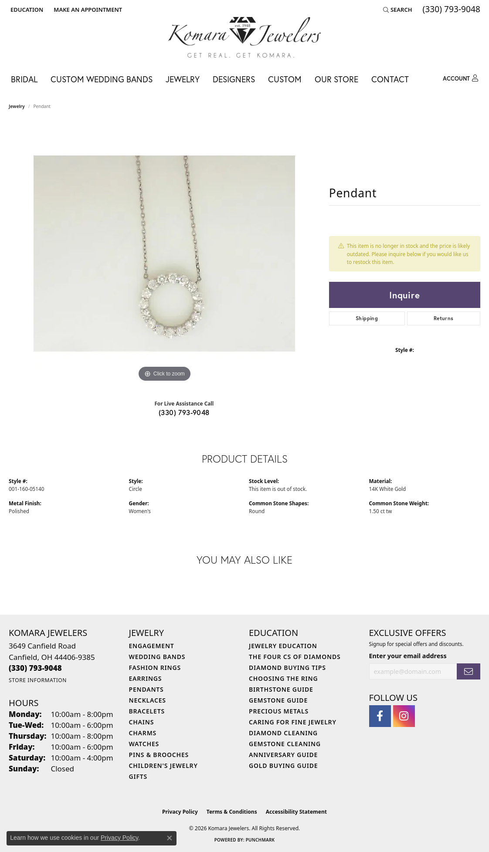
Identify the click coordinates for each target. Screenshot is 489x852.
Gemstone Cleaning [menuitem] (285, 744)
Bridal (24, 79)
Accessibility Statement (296, 811)
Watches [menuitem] (144, 744)
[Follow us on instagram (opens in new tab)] (404, 716)
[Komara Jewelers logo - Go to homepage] (244, 37)
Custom (285, 79)
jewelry (17, 106)
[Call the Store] (35, 668)
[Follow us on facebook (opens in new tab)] (380, 716)
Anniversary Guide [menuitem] (283, 755)
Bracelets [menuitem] (147, 711)
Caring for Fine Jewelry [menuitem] (292, 722)
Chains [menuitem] (141, 722)
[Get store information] (38, 680)
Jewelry (183, 79)
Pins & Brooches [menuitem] (159, 755)
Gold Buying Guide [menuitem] (283, 765)
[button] (26, 9)
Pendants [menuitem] (146, 689)
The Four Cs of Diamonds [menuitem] (294, 657)
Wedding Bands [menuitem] (157, 657)
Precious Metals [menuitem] (279, 711)
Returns (444, 318)
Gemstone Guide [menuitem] (278, 700)
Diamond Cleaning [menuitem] (283, 733)
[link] (87, 9)
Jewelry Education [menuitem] (283, 646)
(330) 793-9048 (184, 412)
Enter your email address (408, 656)
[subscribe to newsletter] (468, 671)
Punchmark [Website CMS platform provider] (260, 840)
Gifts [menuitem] (138, 776)
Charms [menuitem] (142, 733)
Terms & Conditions (232, 811)
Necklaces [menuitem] (147, 700)
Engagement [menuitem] (151, 646)
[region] (164, 253)
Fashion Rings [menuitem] (155, 667)
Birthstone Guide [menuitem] (281, 689)
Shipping (367, 318)
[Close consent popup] (169, 838)
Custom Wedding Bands (102, 79)
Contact (390, 79)
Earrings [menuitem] (145, 678)
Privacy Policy (180, 811)
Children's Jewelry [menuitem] (163, 765)
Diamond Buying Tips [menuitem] (287, 667)
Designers (234, 79)
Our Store (336, 79)
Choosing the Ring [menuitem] (283, 678)
